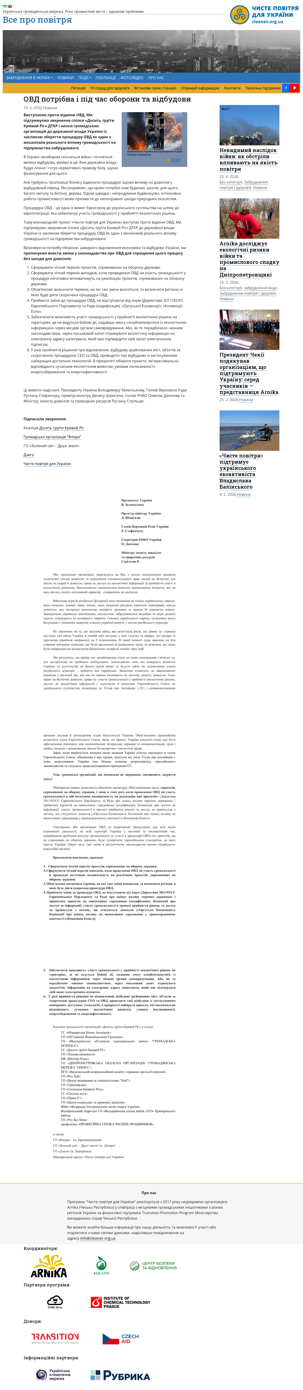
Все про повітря (37, 19)
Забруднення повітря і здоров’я (244, 185)
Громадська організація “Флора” (52, 436)
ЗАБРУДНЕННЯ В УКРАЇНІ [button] (28, 77)
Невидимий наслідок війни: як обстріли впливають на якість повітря (249, 159)
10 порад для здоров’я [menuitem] (109, 88)
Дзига (29, 454)
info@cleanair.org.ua (98, 1238)
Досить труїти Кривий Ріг (61, 427)
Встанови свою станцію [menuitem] (155, 88)
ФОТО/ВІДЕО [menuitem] (132, 77)
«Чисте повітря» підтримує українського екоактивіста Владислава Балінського (241, 471)
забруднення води (260, 287)
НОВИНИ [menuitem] (65, 77)
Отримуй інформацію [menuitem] (200, 88)
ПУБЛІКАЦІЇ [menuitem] (106, 77)
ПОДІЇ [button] (83, 77)
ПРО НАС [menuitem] (156, 77)
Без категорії (231, 182)
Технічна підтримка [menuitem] (263, 88)
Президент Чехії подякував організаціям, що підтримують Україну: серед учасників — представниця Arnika (249, 373)
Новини (50, 107)
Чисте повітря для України (47, 463)
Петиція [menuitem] (78, 88)
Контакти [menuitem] (232, 88)
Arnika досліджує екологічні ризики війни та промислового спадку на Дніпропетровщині (249, 259)
